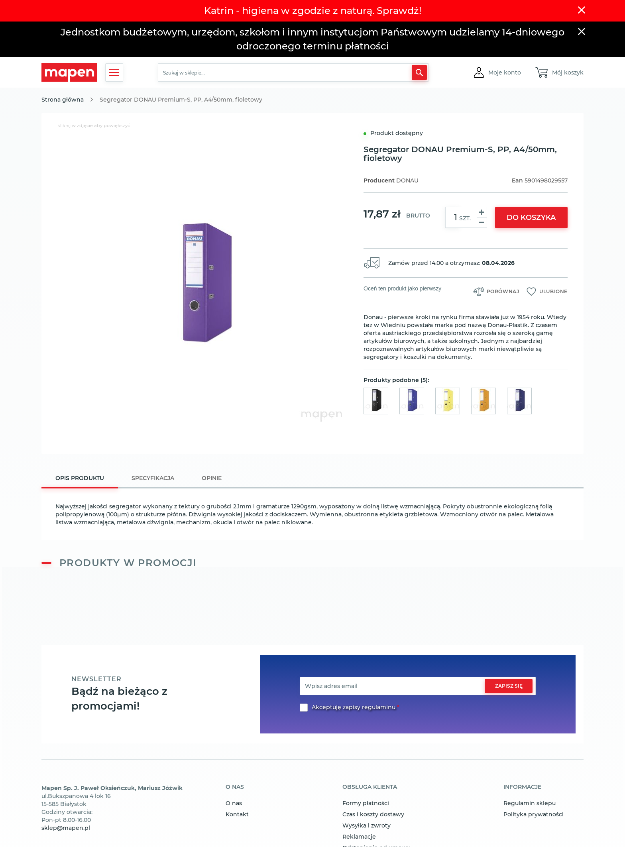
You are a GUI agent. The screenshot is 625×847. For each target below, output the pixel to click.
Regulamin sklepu (529, 803)
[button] (504, 72)
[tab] (79, 479)
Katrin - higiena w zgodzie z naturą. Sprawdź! (312, 10)
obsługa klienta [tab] (369, 787)
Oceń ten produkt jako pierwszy (402, 288)
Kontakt (237, 814)
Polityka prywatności (533, 814)
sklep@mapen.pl (65, 827)
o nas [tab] (235, 787)
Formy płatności (365, 803)
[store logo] (69, 72)
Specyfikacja (153, 478)
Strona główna (62, 99)
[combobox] (293, 72)
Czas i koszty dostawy (373, 814)
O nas (234, 803)
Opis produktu (79, 478)
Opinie (212, 478)
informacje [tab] (522, 787)
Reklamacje (359, 836)
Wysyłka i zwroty (366, 825)
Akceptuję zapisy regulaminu (353, 707)
